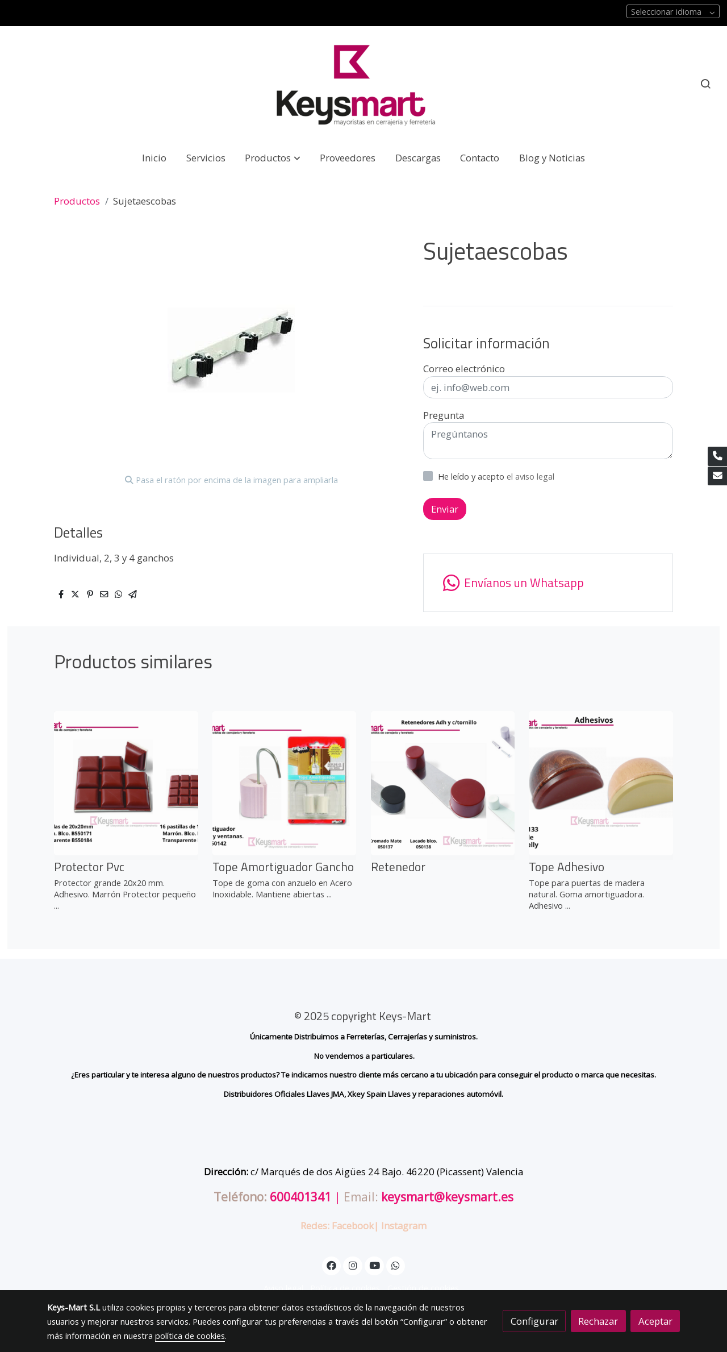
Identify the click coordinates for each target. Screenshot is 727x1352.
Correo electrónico (464, 368)
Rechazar (598, 1321)
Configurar (534, 1321)
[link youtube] (375, 1265)
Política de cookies (345, 1287)
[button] (273, 157)
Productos (77, 200)
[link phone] (717, 456)
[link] (363, 84)
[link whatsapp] (396, 1265)
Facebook (353, 1225)
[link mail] (717, 476)
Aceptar (655, 1321)
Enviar (444, 508)
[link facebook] (331, 1265)
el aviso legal (530, 476)
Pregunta (443, 415)
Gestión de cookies (423, 1287)
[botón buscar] (705, 83)
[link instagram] (353, 1265)
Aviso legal (283, 1287)
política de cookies (190, 1335)
